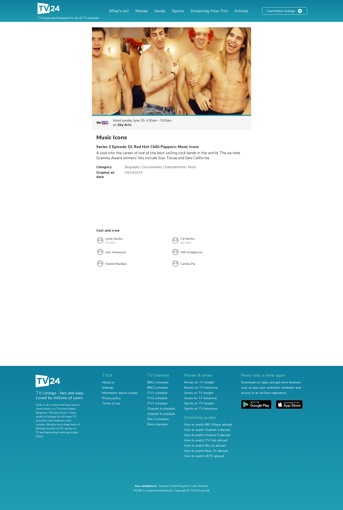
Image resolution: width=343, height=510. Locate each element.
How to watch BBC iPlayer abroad (208, 425)
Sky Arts (124, 125)
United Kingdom (180, 486)
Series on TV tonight (198, 393)
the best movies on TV (49, 428)
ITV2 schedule (157, 398)
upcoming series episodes (61, 432)
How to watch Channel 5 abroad (207, 435)
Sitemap (107, 388)
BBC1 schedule (157, 382)
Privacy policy (111, 398)
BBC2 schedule (157, 388)
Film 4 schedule (158, 419)
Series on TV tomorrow (200, 398)
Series (159, 11)
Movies (141, 11)
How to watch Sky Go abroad (205, 446)
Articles (241, 11)
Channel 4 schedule (161, 409)
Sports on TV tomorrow (200, 409)
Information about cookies (120, 393)
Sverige (163, 486)
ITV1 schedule (157, 393)
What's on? (119, 11)
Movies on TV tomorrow (201, 388)
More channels (157, 424)
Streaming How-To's (209, 11)
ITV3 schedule (157, 403)
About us (108, 382)
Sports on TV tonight (199, 403)
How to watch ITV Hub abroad (205, 440)
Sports (178, 11)
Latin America (200, 486)
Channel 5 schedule (161, 414)
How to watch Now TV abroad (206, 451)
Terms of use (111, 403)
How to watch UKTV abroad (204, 456)
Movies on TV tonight (199, 382)
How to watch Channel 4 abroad (207, 430)
